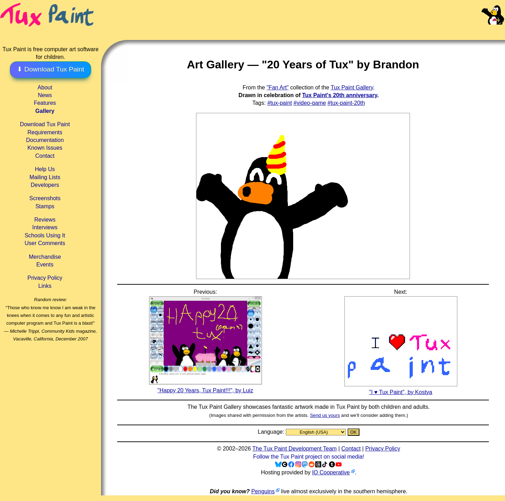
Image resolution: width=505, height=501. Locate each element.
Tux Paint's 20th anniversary (339, 95)
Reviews (44, 220)
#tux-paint (279, 103)
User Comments (45, 243)
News (45, 95)
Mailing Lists (44, 177)
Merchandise (45, 257)
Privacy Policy (44, 278)
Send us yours (325, 415)
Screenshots (45, 198)
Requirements (44, 132)
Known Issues (44, 148)
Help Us (45, 169)
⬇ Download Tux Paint (50, 69)
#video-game (310, 103)
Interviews (45, 227)
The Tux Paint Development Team (294, 449)
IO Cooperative (331, 472)
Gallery (44, 111)
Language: (272, 432)
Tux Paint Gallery (352, 87)
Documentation (45, 140)
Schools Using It (45, 235)
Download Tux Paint (45, 124)
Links (44, 286)
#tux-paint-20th (346, 103)
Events (45, 265)
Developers (45, 185)
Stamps (44, 206)
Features (45, 103)
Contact (44, 156)
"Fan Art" (278, 87)
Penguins (263, 491)
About (45, 87)
